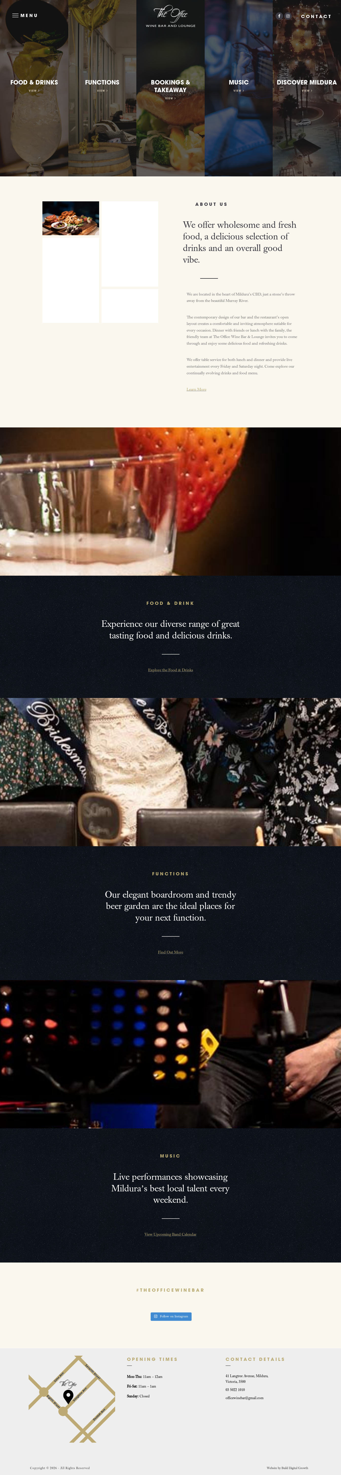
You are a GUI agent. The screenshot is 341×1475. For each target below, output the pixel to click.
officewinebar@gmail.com (245, 1398)
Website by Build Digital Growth (287, 1468)
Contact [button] (316, 16)
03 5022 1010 (235, 1390)
